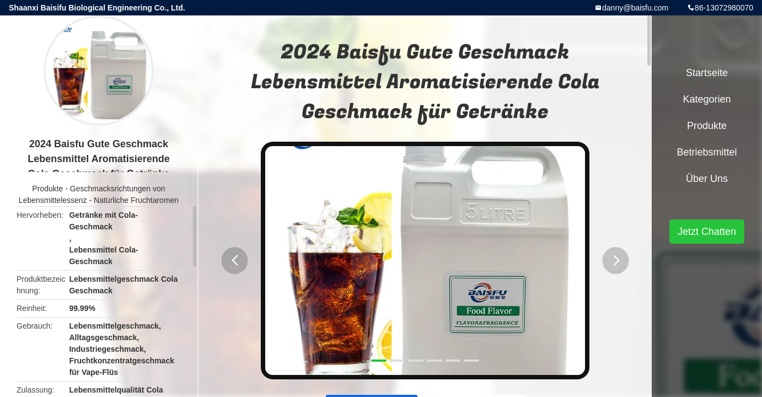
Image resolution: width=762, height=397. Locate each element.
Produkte (47, 188)
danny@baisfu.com (635, 7)
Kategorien (707, 99)
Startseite (707, 72)
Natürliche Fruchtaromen (136, 200)
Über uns (707, 178)
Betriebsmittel (707, 152)
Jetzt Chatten (707, 231)
